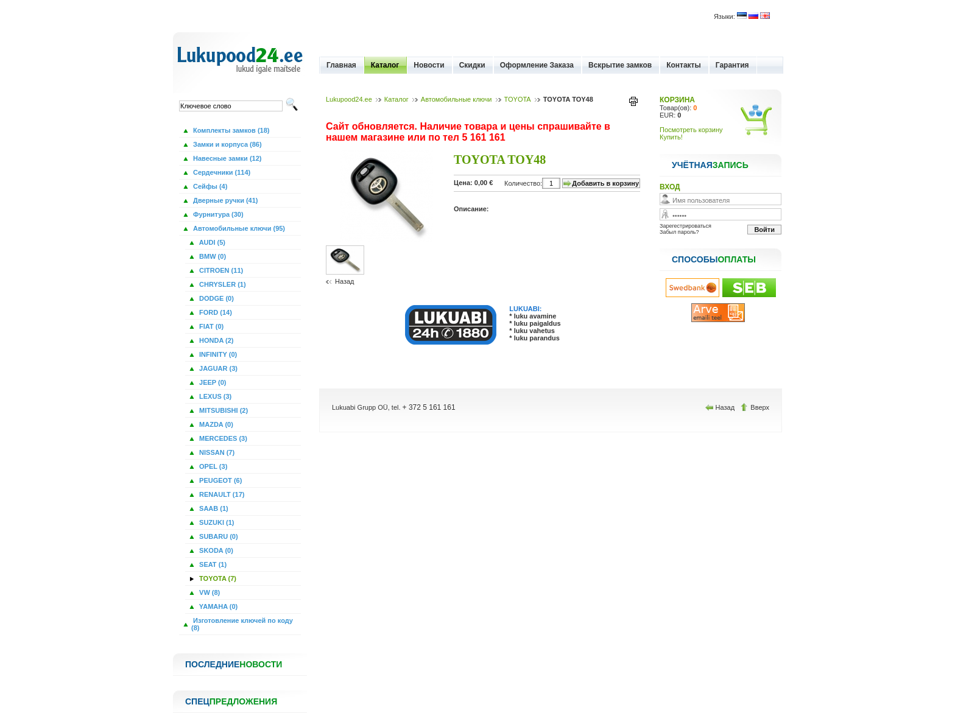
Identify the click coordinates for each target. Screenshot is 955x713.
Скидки (472, 65)
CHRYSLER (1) (221, 284)
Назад (344, 281)
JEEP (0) (212, 382)
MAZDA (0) (215, 424)
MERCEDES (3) (222, 438)
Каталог (385, 65)
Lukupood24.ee (349, 99)
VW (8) (208, 592)
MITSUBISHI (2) (222, 410)
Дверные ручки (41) (224, 200)
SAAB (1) (212, 508)
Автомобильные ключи (456, 99)
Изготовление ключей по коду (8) (242, 624)
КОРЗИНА (677, 100)
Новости (429, 65)
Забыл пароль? (679, 232)
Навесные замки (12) (226, 158)
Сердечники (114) (220, 172)
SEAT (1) (212, 564)
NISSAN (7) (215, 452)
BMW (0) (211, 256)
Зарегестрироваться (685, 226)
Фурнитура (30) (217, 214)
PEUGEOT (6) (219, 480)
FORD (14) (214, 312)
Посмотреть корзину (691, 129)
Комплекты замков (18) (230, 130)
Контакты (683, 65)
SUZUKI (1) (215, 522)
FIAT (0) (210, 326)
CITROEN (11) (220, 270)
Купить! (671, 137)
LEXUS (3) (214, 396)
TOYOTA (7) (216, 578)
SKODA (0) (215, 550)
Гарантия (732, 65)
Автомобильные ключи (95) (238, 228)
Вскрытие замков (620, 65)
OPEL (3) (212, 466)
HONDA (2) (215, 340)
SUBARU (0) (217, 536)
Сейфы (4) (209, 186)
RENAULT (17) (220, 494)
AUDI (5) (211, 242)
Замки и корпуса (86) (226, 144)
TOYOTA (517, 99)
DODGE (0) (215, 298)
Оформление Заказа (537, 65)
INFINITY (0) (217, 354)
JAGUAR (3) (217, 368)
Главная (341, 65)
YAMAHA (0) (217, 606)
